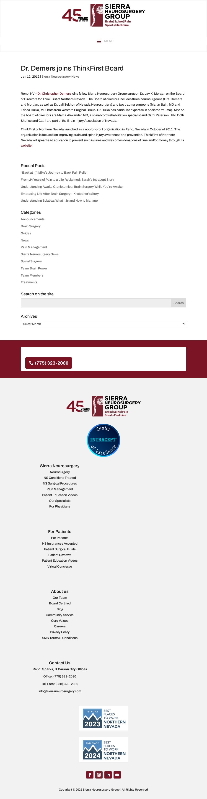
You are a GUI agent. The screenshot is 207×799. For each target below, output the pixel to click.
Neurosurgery (60, 472)
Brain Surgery (31, 226)
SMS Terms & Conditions (60, 638)
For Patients (59, 538)
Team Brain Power (34, 268)
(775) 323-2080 (51, 362)
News (25, 240)
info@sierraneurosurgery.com (60, 691)
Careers (60, 626)
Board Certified (60, 603)
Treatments (29, 282)
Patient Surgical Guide (60, 549)
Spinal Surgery (31, 261)
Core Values (59, 620)
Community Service (60, 615)
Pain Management (34, 247)
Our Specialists (59, 500)
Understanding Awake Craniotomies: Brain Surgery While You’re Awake (72, 186)
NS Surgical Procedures (60, 483)
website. (27, 145)
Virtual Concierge (59, 566)
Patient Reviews (59, 555)
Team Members (32, 275)
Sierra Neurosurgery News (60, 76)
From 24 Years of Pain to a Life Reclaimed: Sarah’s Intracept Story (67, 179)
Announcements (32, 219)
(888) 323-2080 (66, 684)
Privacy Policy (60, 632)
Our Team (60, 597)
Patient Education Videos (60, 495)
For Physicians (59, 506)
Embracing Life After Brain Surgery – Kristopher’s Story (60, 193)
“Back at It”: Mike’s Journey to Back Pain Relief (54, 172)
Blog (60, 609)
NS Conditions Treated (60, 477)
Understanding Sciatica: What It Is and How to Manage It (60, 200)
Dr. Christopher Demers (54, 93)
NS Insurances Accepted (60, 543)
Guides (26, 233)
